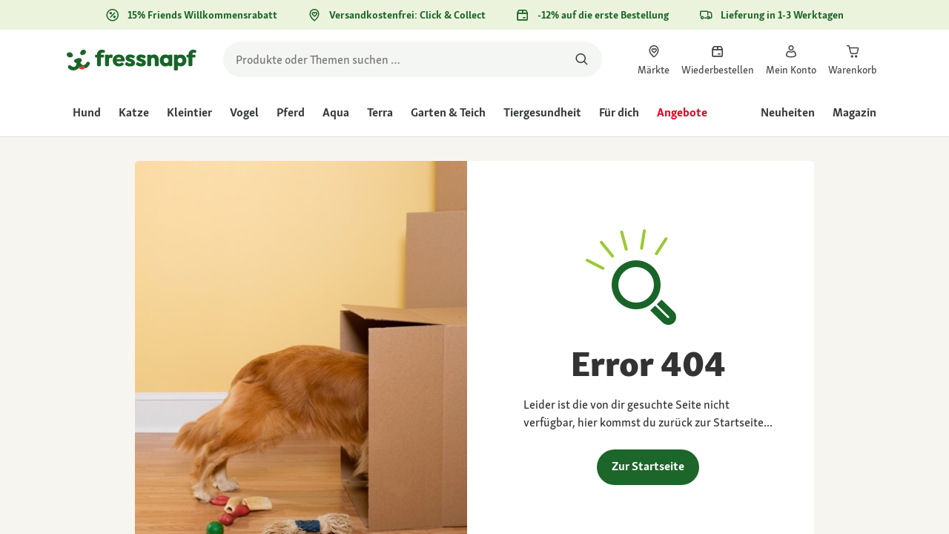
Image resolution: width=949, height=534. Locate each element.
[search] (412, 59)
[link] (653, 59)
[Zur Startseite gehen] (131, 59)
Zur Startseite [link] (648, 466)
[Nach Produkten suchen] (581, 59)
